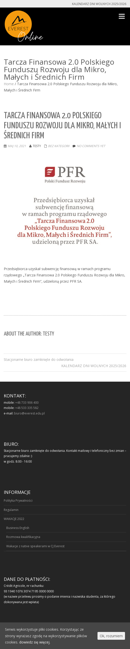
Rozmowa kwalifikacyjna (23, 537)
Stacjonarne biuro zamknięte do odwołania (39, 359)
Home (9, 83)
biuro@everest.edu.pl (29, 413)
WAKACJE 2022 (14, 519)
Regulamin (11, 510)
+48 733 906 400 (26, 402)
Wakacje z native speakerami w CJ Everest (35, 546)
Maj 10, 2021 (17, 146)
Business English (17, 528)
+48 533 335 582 (26, 408)
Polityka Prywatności (18, 500)
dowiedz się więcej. (34, 642)
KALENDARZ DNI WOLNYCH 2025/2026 (93, 365)
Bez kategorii (58, 146)
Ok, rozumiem (111, 635)
